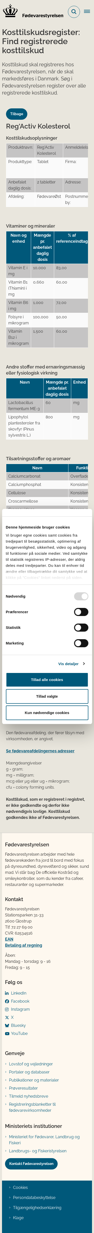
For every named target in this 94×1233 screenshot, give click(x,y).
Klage (18, 1217)
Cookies (20, 1187)
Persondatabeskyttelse (34, 1197)
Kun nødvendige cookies (47, 713)
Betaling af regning (23, 945)
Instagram (20, 1009)
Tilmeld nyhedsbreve (28, 1096)
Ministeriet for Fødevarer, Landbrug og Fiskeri (44, 1139)
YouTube (19, 1033)
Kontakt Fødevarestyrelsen (31, 1164)
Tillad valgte (47, 696)
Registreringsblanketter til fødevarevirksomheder (32, 1107)
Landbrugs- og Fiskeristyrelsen (37, 1151)
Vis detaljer (68, 664)
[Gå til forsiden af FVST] (31, 12)
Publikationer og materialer (34, 1080)
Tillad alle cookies (47, 679)
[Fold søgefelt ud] (74, 12)
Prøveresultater (23, 1088)
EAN (9, 939)
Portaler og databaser (29, 1072)
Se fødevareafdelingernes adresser (40, 751)
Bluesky (18, 1025)
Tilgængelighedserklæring (37, 1207)
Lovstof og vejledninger (31, 1064)
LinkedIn (18, 993)
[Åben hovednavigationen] (89, 12)
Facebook (20, 1001)
